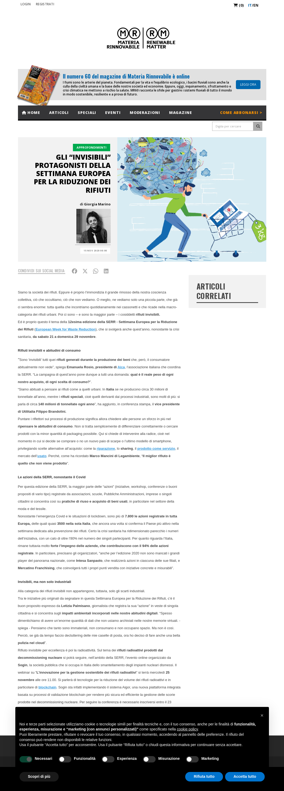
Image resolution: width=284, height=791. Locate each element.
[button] (262, 715)
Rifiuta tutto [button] (204, 776)
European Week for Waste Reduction (66, 329)
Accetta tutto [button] (245, 776)
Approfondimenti (91, 147)
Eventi (112, 112)
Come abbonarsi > (241, 112)
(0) (239, 5)
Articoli (59, 112)
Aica (121, 367)
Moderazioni (145, 112)
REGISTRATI (45, 4)
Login (26, 4)
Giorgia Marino (97, 204)
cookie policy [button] (187, 729)
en (255, 5)
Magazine (180, 112)
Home (31, 112)
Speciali (87, 112)
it (250, 5)
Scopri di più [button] (39, 776)
